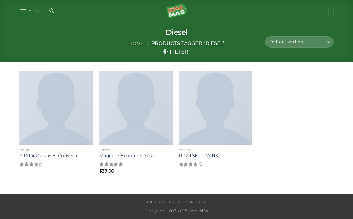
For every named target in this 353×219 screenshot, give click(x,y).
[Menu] (30, 11)
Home (136, 43)
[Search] (51, 10)
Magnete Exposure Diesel (127, 155)
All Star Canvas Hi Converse (49, 155)
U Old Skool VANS (198, 155)
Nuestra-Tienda (163, 202)
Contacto (196, 202)
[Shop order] (299, 42)
